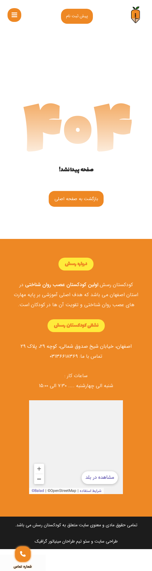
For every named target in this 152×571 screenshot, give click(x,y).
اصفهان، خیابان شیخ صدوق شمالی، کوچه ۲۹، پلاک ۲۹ (76, 346)
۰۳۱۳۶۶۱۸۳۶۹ (64, 356)
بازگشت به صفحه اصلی (76, 198)
